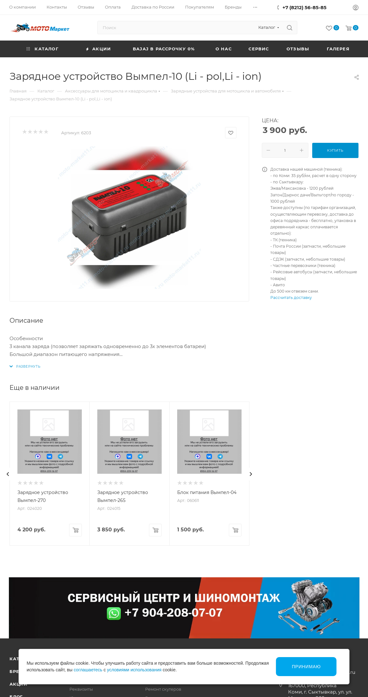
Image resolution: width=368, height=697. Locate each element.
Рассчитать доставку (291, 297)
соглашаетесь (88, 669)
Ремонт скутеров (163, 689)
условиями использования (134, 669)
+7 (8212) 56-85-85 (304, 7)
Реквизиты (81, 689)
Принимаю (306, 666)
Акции (19, 684)
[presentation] (8, 474)
